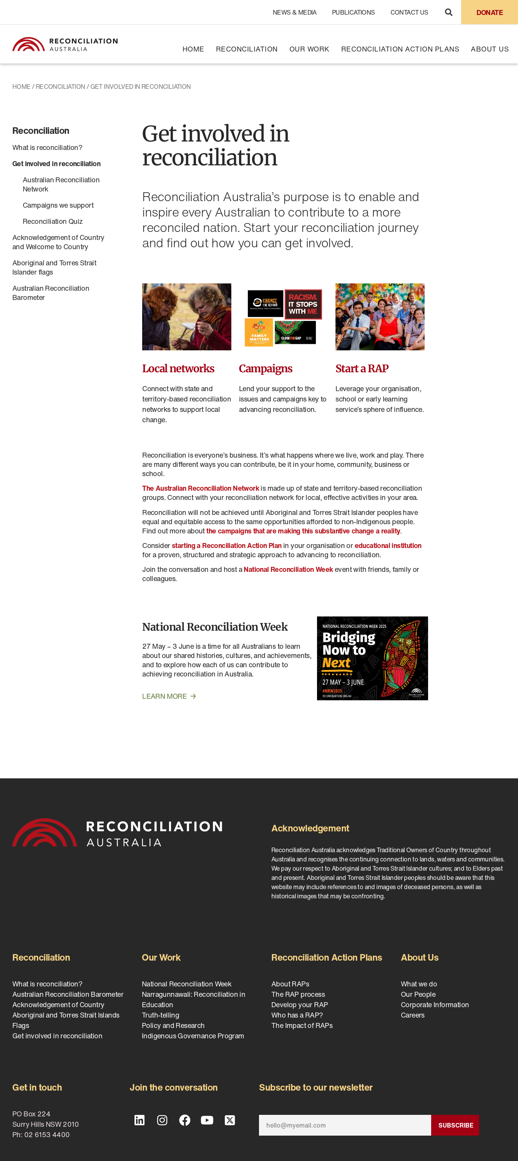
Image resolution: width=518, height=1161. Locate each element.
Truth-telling (160, 1015)
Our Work (309, 49)
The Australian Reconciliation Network (200, 488)
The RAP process (298, 994)
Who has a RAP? (297, 1015)
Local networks (178, 368)
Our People (418, 994)
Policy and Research (173, 1025)
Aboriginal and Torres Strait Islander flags (54, 267)
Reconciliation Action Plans (400, 49)
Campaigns (265, 368)
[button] (448, 12)
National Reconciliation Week (214, 626)
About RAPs (290, 984)
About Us (490, 49)
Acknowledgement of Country (58, 1004)
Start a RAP (361, 368)
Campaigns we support (58, 205)
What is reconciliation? (47, 147)
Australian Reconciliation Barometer (50, 292)
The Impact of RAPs (301, 1025)
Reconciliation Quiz (53, 221)
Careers (413, 1015)
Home (193, 49)
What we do (419, 984)
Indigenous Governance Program (193, 1036)
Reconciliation (247, 49)
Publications (353, 12)
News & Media (295, 12)
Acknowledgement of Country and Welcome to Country (58, 242)
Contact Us (409, 12)
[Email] (345, 1125)
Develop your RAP (299, 1004)
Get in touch (37, 1087)
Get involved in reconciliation (56, 163)
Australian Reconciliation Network (61, 184)
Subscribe (455, 1125)
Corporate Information (435, 1004)
